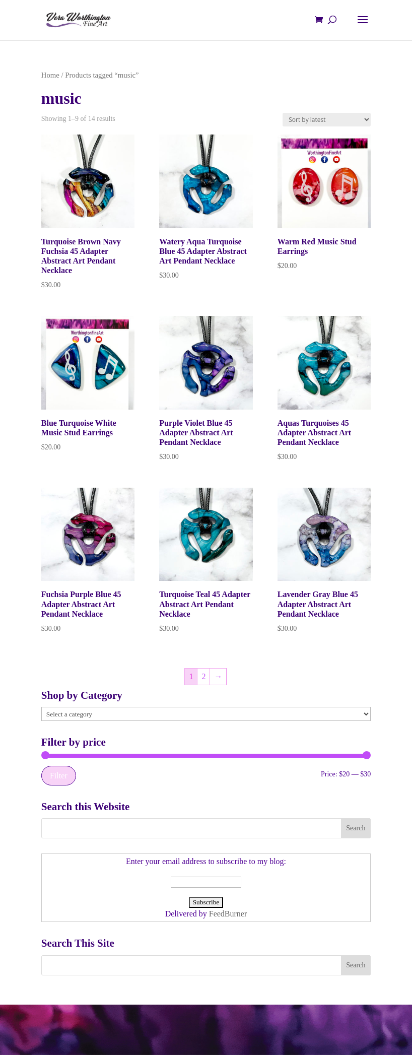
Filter (58, 775)
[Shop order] (327, 119)
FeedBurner (228, 913)
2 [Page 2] (203, 676)
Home (50, 75)
